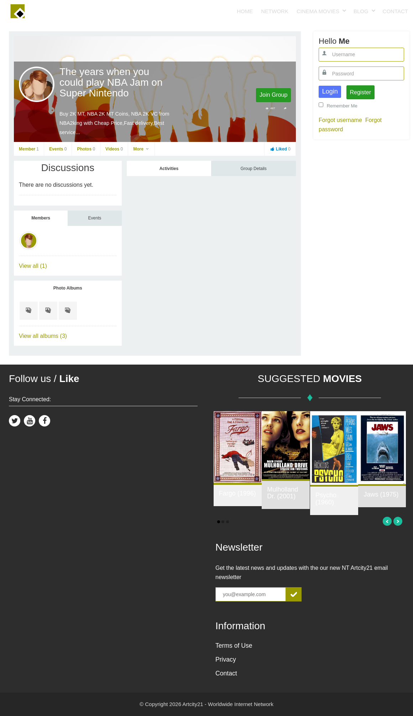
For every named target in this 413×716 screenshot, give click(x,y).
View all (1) (33, 266)
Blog (361, 11)
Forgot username (340, 120)
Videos (114, 149)
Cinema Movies (318, 11)
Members (40, 218)
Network (274, 11)
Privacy (225, 659)
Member (29, 149)
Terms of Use (233, 645)
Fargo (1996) (237, 493)
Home (245, 11)
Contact (395, 11)
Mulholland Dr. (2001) (282, 493)
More (141, 149)
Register (360, 92)
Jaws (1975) (381, 494)
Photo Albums (67, 288)
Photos (86, 149)
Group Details (253, 168)
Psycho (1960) (325, 499)
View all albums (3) (43, 336)
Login (330, 91)
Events (58, 149)
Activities (169, 168)
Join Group (273, 95)
